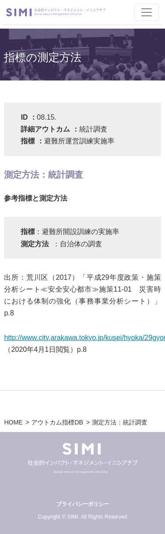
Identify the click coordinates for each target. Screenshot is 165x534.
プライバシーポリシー (82, 504)
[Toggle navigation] (146, 12)
